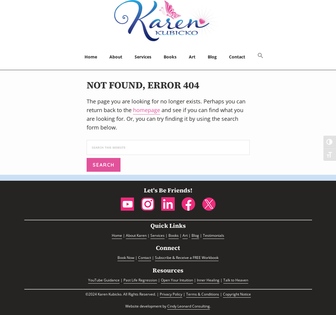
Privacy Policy (171, 294)
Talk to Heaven (235, 280)
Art (185, 235)
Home (117, 235)
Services (157, 235)
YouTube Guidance (104, 280)
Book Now (125, 257)
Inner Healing (208, 280)
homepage (146, 110)
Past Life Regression (140, 280)
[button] (260, 56)
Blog (195, 235)
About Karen (136, 235)
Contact (144, 257)
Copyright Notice (237, 294)
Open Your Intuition (177, 280)
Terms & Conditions (202, 294)
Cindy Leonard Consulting (188, 306)
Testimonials (213, 235)
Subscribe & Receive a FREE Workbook (187, 257)
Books (173, 235)
